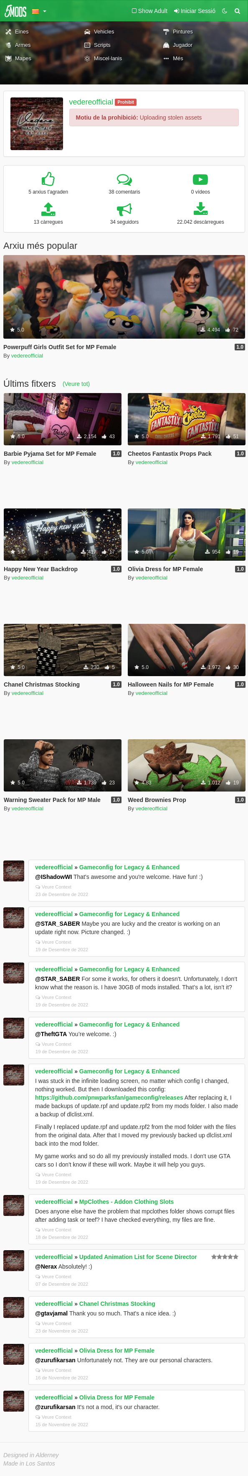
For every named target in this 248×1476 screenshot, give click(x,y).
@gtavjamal (51, 1313)
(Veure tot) (76, 383)
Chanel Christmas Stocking (117, 1303)
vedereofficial (91, 102)
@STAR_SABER (57, 923)
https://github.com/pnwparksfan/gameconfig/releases (109, 1097)
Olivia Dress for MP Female (116, 1350)
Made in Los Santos (29, 1463)
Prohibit (125, 102)
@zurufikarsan (55, 1360)
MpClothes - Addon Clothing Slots (126, 1201)
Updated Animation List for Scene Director (138, 1257)
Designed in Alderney (31, 1455)
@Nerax (46, 1266)
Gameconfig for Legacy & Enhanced (129, 867)
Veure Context (53, 886)
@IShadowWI (53, 876)
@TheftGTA (51, 1034)
